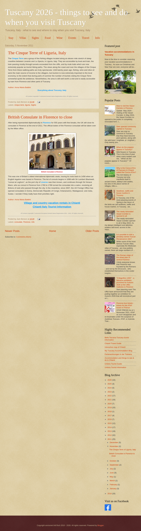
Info (97, 37)
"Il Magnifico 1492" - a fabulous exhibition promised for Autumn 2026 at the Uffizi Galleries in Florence (125, 282)
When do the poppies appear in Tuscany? (125, 148)
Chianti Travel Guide (113, 343)
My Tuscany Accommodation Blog (118, 351)
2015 (110, 423)
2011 (110, 439)
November (114, 446)
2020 (110, 404)
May (112, 477)
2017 (110, 415)
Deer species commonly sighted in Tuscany (126, 127)
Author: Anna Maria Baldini (19, 87)
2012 (110, 435)
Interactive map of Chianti (115, 347)
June (112, 473)
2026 (110, 380)
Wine (59, 37)
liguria (27, 105)
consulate (18, 222)
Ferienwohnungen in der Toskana (118, 354)
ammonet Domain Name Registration (51, 96)
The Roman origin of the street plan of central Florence (124, 257)
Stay (11, 37)
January (113, 488)
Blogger (100, 525)
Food (48, 37)
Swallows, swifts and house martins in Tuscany (124, 193)
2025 (110, 384)
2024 (110, 388)
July (111, 469)
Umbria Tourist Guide (113, 364)
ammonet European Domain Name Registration (49, 213)
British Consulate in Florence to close (40, 117)
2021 (110, 400)
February (114, 484)
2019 (110, 407)
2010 (110, 493)
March (112, 480)
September (114, 465)
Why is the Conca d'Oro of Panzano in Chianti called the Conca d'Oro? (126, 170)
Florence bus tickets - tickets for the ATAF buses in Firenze (125, 305)
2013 (110, 431)
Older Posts (92, 231)
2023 (110, 392)
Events (72, 37)
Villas (22, 37)
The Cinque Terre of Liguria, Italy (37, 52)
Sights (35, 37)
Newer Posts (12, 231)
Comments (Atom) (23, 237)
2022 (110, 396)
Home (52, 231)
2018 (110, 411)
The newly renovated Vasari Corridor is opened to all (124, 213)
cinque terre (19, 105)
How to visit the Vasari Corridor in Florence (125, 107)
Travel (85, 37)
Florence (26, 222)
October (113, 461)
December (114, 442)
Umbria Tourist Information (115, 367)
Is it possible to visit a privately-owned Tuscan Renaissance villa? (126, 236)
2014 (110, 427)
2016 (110, 419)
